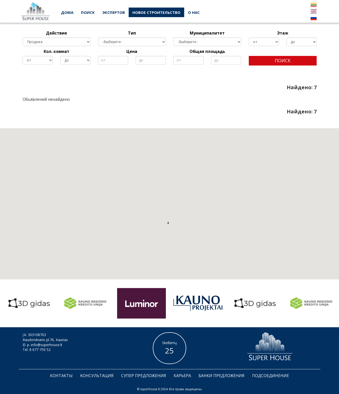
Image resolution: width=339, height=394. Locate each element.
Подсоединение (270, 375)
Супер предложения (143, 375)
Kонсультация (97, 375)
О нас (194, 12)
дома (67, 12)
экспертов (113, 12)
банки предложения (222, 375)
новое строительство (156, 12)
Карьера (182, 375)
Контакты (61, 375)
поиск (88, 12)
